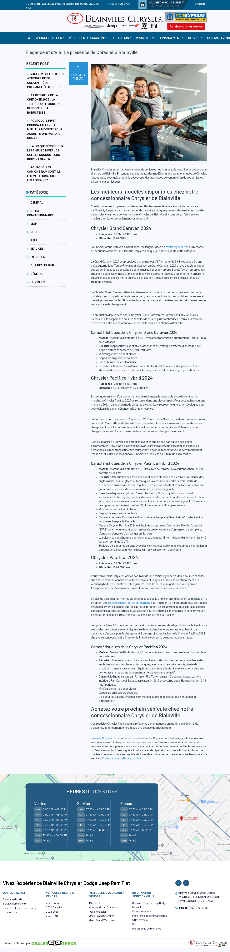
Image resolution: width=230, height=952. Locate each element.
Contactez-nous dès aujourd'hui (121, 758)
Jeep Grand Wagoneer (102, 920)
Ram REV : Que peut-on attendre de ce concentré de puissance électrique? (45, 80)
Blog (135, 924)
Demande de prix (12, 899)
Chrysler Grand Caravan (103, 907)
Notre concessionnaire (40, 213)
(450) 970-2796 (120, 4)
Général (35, 274)
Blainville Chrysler (101, 738)
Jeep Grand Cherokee (101, 915)
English (200, 4)
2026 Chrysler (54, 907)
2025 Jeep (52, 911)
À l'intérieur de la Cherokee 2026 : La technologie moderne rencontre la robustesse (44, 104)
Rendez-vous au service (186, 26)
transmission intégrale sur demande (130, 602)
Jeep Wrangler (97, 911)
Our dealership (40, 265)
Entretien (36, 257)
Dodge (33, 232)
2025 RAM (52, 915)
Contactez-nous (141, 911)
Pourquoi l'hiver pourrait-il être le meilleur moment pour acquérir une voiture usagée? (44, 129)
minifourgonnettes (177, 247)
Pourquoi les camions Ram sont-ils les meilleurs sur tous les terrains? (44, 174)
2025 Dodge (53, 903)
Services (35, 248)
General (35, 202)
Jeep (32, 223)
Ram (32, 240)
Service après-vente (15, 903)
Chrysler (36, 282)
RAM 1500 (95, 903)
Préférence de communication (149, 915)
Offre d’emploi (140, 919)
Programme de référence (146, 928)
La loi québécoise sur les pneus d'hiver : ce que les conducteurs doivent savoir (45, 153)
